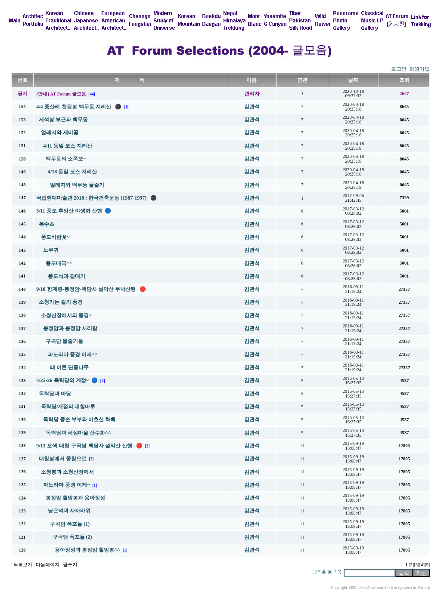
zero (408, 587)
